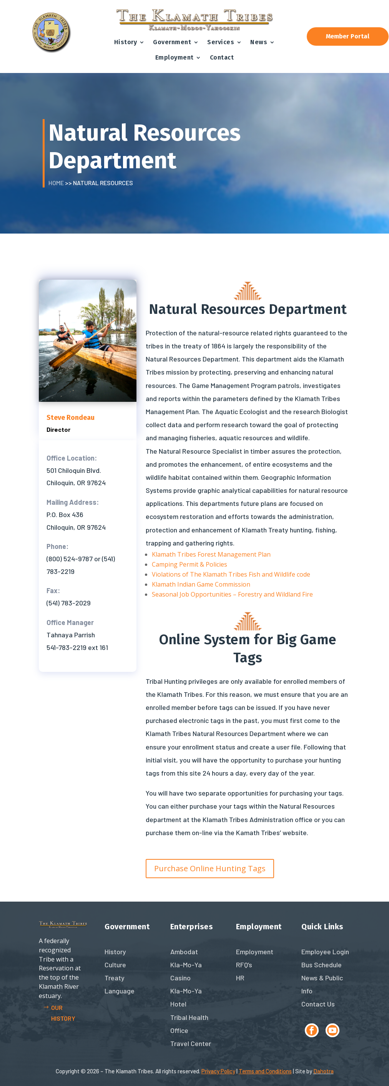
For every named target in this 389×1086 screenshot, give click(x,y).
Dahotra (323, 1071)
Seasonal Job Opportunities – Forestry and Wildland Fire (232, 594)
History (125, 42)
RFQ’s (244, 964)
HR (240, 977)
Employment (174, 57)
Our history (63, 1012)
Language (120, 991)
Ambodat (184, 951)
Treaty (115, 977)
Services (220, 42)
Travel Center (190, 1043)
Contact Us (318, 1004)
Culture (115, 964)
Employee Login (325, 951)
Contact (222, 57)
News (258, 42)
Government (172, 42)
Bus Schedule (321, 964)
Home (56, 182)
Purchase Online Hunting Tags (210, 868)
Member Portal (347, 36)
